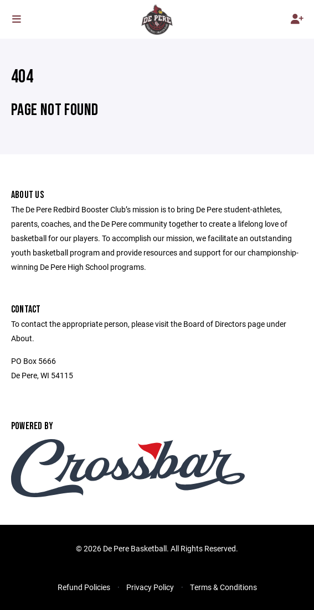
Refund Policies (84, 587)
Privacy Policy (150, 587)
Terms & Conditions (223, 587)
